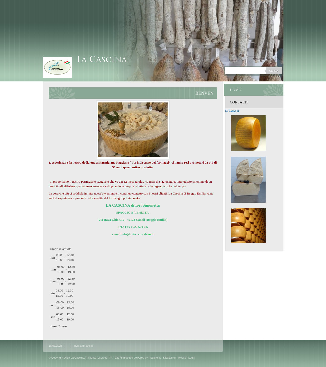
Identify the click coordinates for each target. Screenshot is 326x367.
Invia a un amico (83, 345)
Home (235, 90)
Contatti (239, 102)
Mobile (182, 357)
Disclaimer (169, 357)
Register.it (155, 357)
